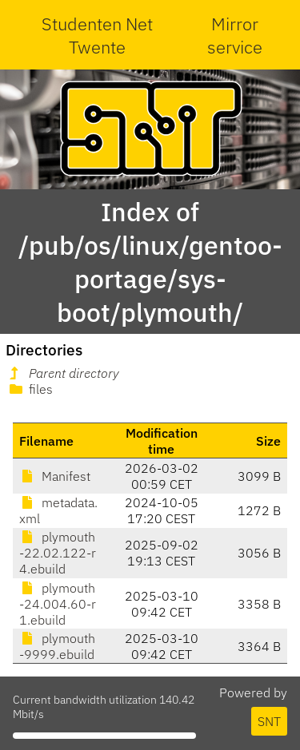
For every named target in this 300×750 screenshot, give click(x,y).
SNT (269, 721)
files (29, 389)
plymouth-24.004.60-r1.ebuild (57, 604)
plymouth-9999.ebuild (57, 646)
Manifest (54, 476)
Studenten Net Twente (97, 35)
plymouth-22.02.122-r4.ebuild (57, 553)
